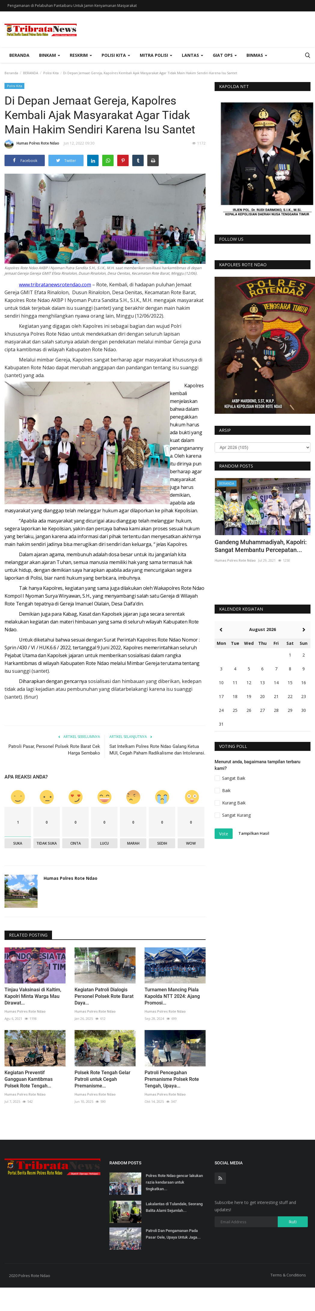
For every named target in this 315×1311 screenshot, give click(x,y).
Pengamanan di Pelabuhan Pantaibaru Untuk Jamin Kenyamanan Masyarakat (72, 5)
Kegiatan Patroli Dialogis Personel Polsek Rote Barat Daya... (104, 996)
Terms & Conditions (288, 1275)
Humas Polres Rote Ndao (32, 144)
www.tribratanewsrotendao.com (55, 284)
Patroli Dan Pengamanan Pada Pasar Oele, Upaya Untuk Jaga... (173, 1233)
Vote (223, 834)
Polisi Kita (51, 73)
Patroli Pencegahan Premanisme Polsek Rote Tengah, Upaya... (172, 1079)
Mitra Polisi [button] (156, 55)
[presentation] (288, 488)
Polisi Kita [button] (116, 55)
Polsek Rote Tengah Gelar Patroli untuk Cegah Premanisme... (102, 1079)
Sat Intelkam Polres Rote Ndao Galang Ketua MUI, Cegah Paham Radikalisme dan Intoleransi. (157, 750)
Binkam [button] (49, 55)
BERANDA (30, 73)
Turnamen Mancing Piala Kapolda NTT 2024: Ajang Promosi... (172, 996)
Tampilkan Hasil (253, 833)
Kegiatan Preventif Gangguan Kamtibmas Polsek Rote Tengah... (29, 1079)
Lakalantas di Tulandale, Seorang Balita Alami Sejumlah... (174, 1207)
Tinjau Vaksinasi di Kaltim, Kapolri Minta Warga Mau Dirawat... (33, 996)
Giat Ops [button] (225, 55)
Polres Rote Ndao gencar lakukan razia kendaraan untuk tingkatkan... (174, 1182)
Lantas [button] (192, 55)
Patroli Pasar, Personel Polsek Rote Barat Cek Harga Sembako (54, 750)
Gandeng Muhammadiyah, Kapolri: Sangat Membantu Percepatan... (261, 545)
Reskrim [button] (81, 55)
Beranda (19, 55)
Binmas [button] (256, 55)
